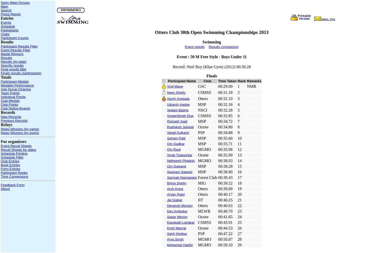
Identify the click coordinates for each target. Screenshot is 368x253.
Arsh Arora (175, 189)
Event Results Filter (15, 50)
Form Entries (10, 169)
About (5, 189)
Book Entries (10, 165)
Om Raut (173, 149)
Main (4, 6)
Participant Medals (15, 81)
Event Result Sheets (16, 146)
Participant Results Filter (19, 46)
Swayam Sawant (179, 172)
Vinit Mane (175, 86)
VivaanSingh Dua (180, 116)
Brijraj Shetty (176, 183)
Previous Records (14, 121)
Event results (195, 47)
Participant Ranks (14, 173)
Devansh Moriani (179, 206)
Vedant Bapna (177, 110)
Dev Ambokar (177, 211)
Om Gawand (176, 166)
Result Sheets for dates (18, 150)
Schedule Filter (12, 157)
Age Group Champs (16, 89)
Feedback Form (13, 185)
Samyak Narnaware (182, 177)
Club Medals (10, 101)
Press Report (11, 14)
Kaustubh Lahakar (180, 222)
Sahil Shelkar (177, 234)
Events (6, 23)
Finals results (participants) (21, 73)
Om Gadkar (176, 144)
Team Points (10, 93)
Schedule (8, 26)
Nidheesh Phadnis (180, 161)
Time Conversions (14, 176)
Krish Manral (176, 228)
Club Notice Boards (15, 108)
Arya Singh (175, 239)
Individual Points (13, 97)
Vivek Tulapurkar (179, 155)
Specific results (12, 65)
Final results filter (14, 69)
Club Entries (10, 161)
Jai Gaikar (174, 200)
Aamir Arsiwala (178, 99)
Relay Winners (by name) (20, 129)
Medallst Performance (17, 85)
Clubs (5, 34)
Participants (10, 30)
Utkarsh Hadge (178, 104)
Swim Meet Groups (15, 3)
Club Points (9, 104)
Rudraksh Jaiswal (180, 127)
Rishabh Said (177, 121)
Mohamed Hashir (180, 245)
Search (6, 10)
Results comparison (224, 47)
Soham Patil (176, 138)
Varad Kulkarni (178, 133)
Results (6, 58)
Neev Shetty (176, 92)
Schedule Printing (14, 153)
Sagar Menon (177, 217)
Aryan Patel (176, 194)
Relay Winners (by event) (20, 133)
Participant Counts (15, 38)
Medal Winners (12, 54)
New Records (11, 117)
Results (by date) (14, 62)
